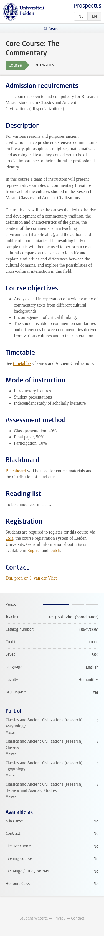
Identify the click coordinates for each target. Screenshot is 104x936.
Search (54, 28)
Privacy (59, 918)
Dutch (54, 550)
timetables (22, 363)
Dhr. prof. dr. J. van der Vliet (31, 578)
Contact (77, 918)
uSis (9, 538)
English (34, 550)
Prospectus (87, 5)
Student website (34, 918)
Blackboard (16, 470)
